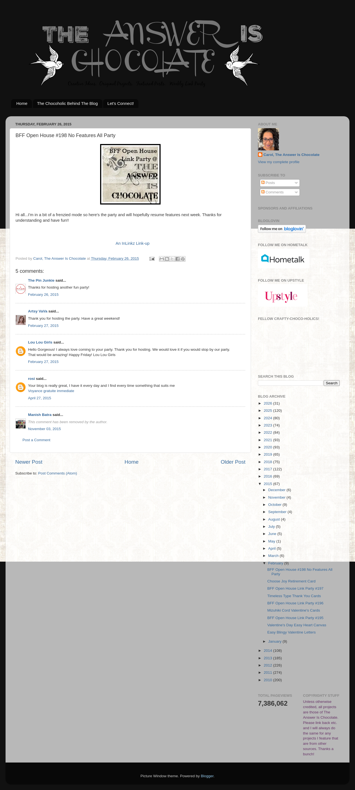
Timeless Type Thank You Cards (294, 596)
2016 (268, 476)
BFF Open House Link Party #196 (295, 603)
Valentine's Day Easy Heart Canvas (296, 625)
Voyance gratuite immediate (51, 391)
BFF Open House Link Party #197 (295, 588)
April (272, 548)
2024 (268, 418)
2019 (268, 454)
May (272, 541)
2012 (268, 665)
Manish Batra (40, 415)
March (274, 556)
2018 (268, 462)
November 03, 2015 (44, 429)
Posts (268, 183)
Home (21, 103)
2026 (268, 403)
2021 (268, 440)
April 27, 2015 (39, 398)
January (275, 641)
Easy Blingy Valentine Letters (291, 632)
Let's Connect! (120, 103)
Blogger (207, 776)
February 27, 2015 (43, 326)
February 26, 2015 (43, 294)
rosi (31, 379)
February (276, 563)
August (274, 519)
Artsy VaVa (37, 311)
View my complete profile (279, 162)
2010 (268, 680)
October (275, 505)
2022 (268, 432)
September (278, 512)
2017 (268, 469)
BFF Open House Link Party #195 (295, 618)
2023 (268, 425)
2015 (268, 484)
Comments (272, 192)
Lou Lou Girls (40, 342)
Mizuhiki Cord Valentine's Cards (293, 610)
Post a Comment (36, 440)
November (277, 497)
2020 (268, 447)
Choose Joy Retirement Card (291, 581)
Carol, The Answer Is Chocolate (291, 155)
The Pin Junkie (41, 280)
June (272, 534)
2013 (268, 658)
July (272, 526)
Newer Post (28, 462)
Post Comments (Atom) (57, 473)
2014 (268, 650)
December (277, 490)
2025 (268, 410)
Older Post (233, 462)
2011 (268, 672)
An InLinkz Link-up (132, 243)
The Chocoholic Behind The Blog (67, 103)
